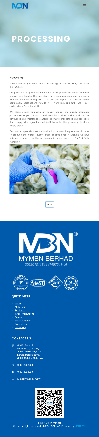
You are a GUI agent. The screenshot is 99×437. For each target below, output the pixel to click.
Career (18, 317)
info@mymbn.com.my (28, 378)
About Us (20, 307)
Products (20, 310)
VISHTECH (80, 426)
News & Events (23, 320)
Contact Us (21, 324)
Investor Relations (24, 313)
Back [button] (49, 204)
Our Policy (20, 327)
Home (18, 303)
